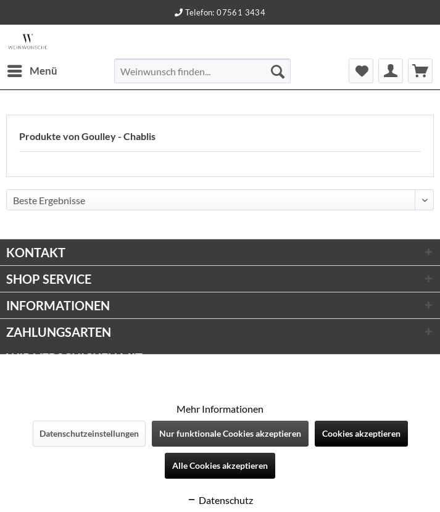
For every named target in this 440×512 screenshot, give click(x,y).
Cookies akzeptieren (361, 433)
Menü (32, 69)
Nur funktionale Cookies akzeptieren (230, 433)
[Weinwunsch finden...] (202, 71)
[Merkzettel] (361, 71)
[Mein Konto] (390, 71)
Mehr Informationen (220, 409)
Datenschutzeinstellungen (89, 433)
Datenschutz (220, 500)
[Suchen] (278, 71)
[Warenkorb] (420, 71)
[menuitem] (32, 71)
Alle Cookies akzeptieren (220, 465)
